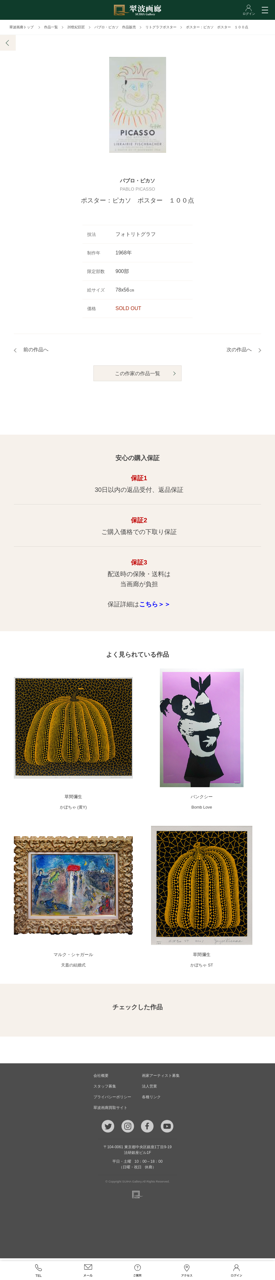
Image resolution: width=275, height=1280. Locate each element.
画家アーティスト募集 (161, 1078)
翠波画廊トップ (21, 27)
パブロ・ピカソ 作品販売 (115, 27)
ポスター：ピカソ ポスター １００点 (217, 27)
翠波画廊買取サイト (110, 1110)
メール (88, 1270)
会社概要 (101, 1078)
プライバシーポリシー (112, 1100)
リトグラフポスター (161, 27)
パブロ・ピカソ (137, 185)
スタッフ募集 (104, 1089)
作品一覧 (51, 27)
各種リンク (151, 1100)
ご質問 (137, 1270)
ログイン (236, 1270)
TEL (38, 1270)
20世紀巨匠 (76, 27)
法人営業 (149, 1089)
